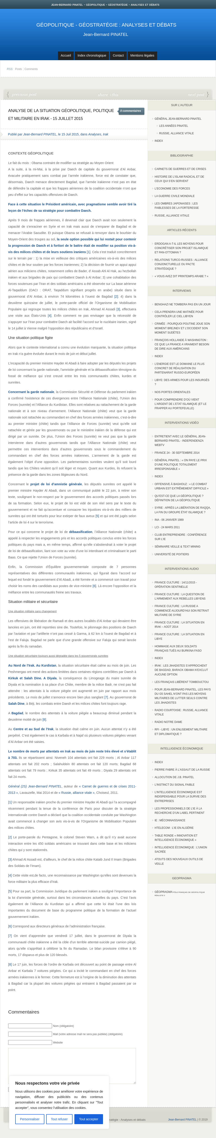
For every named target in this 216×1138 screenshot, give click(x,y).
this (114, 94)
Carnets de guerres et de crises (180, 169)
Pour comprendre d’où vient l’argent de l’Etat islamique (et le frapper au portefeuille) (180, 404)
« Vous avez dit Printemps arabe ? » (181, 276)
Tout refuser (59, 1119)
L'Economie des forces (172, 188)
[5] (97, 516)
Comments (31, 69)
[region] (59, 1102)
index (159, 140)
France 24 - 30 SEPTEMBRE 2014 (177, 452)
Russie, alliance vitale (172, 215)
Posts (18, 69)
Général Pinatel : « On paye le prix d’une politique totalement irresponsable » (181, 465)
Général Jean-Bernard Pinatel (178, 118)
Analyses (94, 134)
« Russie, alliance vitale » (77, 792)
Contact (118, 55)
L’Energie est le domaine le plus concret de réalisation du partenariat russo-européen (179, 368)
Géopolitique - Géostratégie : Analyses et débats (106, 25)
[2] (116, 296)
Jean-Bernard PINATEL (105, 34)
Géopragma (164, 892)
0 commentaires (130, 110)
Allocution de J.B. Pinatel (174, 777)
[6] (94, 586)
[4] (49, 315)
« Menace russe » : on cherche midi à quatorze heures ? (22, 95)
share (103, 94)
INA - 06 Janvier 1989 (169, 519)
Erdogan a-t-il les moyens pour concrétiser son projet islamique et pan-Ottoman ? (181, 248)
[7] (106, 697)
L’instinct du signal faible (174, 784)
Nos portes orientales (172, 392)
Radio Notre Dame (168, 722)
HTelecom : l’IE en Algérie (174, 827)
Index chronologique (92, 55)
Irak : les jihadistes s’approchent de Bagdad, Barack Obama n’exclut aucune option (181, 670)
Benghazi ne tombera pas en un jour (183, 304)
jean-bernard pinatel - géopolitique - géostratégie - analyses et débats (105, 4)
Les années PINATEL (173, 125)
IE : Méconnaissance (170, 820)
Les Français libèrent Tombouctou (182, 682)
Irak (105, 134)
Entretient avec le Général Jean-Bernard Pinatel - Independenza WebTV (180, 441)
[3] (118, 309)
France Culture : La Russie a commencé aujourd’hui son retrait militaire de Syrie (182, 610)
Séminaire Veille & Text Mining (178, 546)
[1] (88, 252)
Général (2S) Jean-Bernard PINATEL (35, 786)
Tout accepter (88, 1119)
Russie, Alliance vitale (176, 133)
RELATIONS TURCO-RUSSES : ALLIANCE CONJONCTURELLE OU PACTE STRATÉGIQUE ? (181, 264)
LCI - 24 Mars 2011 (167, 527)
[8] (44, 719)
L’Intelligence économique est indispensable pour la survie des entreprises (180, 796)
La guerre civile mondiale (175, 196)
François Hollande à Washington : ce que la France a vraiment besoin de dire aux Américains (182, 344)
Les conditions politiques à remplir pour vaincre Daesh (198, 95)
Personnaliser (30, 1119)
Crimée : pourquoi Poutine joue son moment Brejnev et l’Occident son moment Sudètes (182, 328)
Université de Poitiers (172, 554)
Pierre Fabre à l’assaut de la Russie (182, 769)
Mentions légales (142, 55)
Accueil (66, 55)
